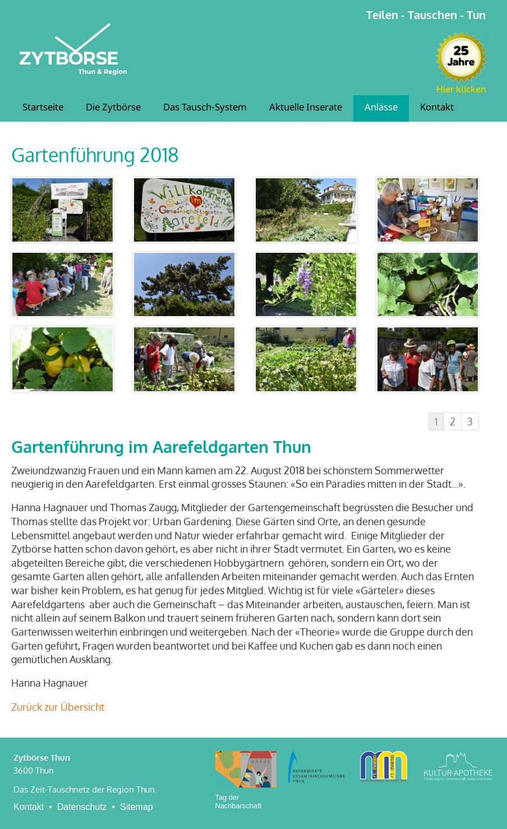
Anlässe (381, 108)
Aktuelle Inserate (305, 108)
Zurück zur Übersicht (57, 707)
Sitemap (136, 807)
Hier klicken (461, 89)
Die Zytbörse (113, 108)
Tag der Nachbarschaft (238, 801)
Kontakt (437, 108)
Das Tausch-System (205, 108)
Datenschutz (82, 807)
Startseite (42, 108)
